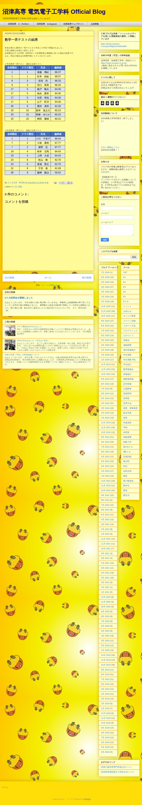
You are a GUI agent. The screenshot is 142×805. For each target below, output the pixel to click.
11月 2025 (106, 311)
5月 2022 (105, 514)
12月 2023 (106, 422)
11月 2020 (106, 602)
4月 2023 (105, 461)
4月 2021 (105, 577)
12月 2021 (106, 539)
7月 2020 (105, 621)
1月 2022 (105, 534)
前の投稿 (86, 277)
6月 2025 (105, 335)
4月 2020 (105, 636)
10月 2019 (106, 665)
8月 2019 (105, 674)
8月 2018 (105, 732)
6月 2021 (105, 568)
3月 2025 (105, 350)
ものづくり (128, 335)
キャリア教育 (129, 316)
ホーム (48, 277)
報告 (20, 187)
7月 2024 (105, 388)
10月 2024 (106, 374)
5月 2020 (105, 631)
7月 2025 (105, 330)
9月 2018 (105, 728)
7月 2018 (105, 737)
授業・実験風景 (130, 408)
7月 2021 (105, 563)
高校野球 (127, 393)
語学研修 (127, 384)
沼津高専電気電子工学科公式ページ (117, 772)
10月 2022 (106, 490)
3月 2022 (105, 524)
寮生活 (126, 495)
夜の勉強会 (128, 481)
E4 (124, 292)
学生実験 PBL (129, 359)
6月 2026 (105, 277)
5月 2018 (105, 747)
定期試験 (127, 456)
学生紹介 (127, 364)
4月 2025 (105, 345)
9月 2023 (105, 437)
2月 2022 (105, 529)
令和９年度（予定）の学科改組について (22, 355)
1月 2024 (105, 418)
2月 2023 (105, 471)
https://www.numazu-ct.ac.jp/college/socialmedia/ (114, 45)
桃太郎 (126, 461)
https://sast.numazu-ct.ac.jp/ (114, 63)
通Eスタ (127, 452)
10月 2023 (106, 432)
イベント (127, 306)
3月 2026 (105, 292)
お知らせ (127, 311)
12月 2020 (106, 597)
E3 (124, 287)
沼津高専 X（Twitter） (19, 24)
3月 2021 (105, 582)
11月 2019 (106, 660)
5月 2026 (105, 282)
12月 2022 (106, 481)
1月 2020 (105, 650)
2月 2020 (105, 645)
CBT (125, 272)
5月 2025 (105, 340)
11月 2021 (106, 544)
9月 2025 (105, 321)
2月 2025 (105, 355)
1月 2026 (105, 301)
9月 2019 (105, 670)
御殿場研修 (128, 379)
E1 (13, 187)
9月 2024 (105, 379)
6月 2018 (105, 742)
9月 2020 (105, 611)
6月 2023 (105, 452)
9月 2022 (105, 495)
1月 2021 (105, 592)
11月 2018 (106, 718)
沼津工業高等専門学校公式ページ (116, 767)
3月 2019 (105, 698)
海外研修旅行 (129, 350)
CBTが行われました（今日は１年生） (33, 340)
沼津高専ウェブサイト (73, 24)
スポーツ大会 (129, 326)
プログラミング (130, 330)
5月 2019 (105, 689)
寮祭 (125, 490)
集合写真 (127, 413)
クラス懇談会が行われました (29, 326)
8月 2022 (105, 500)
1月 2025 (105, 359)
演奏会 (126, 340)
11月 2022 (106, 485)
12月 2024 (106, 364)
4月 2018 (105, 752)
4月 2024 (105, 403)
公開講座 (127, 388)
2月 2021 (105, 587)
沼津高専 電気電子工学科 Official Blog (54, 11)
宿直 (125, 418)
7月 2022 (105, 505)
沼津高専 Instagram (47, 24)
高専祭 (126, 398)
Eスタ (126, 301)
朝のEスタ (128, 447)
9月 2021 (105, 553)
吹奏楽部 (127, 422)
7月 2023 (105, 447)
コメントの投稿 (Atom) (50, 285)
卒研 (125, 427)
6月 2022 (105, 510)
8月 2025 (105, 326)
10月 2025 (106, 316)
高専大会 (127, 403)
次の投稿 (9, 277)
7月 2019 (105, 679)
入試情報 (94, 24)
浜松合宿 (127, 471)
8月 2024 (105, 384)
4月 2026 (105, 287)
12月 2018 (106, 713)
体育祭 (126, 432)
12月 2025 (106, 306)
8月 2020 (105, 616)
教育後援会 (128, 369)
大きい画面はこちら (110, 147)
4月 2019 (105, 694)
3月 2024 (105, 408)
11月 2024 (106, 369)
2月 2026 (105, 296)
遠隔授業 (127, 345)
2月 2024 (105, 413)
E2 (16, 187)
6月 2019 (105, 684)
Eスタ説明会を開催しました (19, 297)
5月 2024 (105, 398)
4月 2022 (105, 519)
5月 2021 (105, 573)
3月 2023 (105, 466)
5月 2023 (105, 456)
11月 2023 (106, 427)
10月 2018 (106, 723)
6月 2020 (105, 626)
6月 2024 (105, 393)
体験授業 (127, 437)
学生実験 (127, 355)
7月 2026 (105, 272)
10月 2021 (106, 548)
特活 (125, 466)
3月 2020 (105, 640)
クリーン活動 (129, 321)
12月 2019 (106, 655)
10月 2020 (106, 606)
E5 (124, 296)
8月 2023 (105, 442)
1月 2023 (105, 476)
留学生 (126, 485)
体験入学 (127, 442)
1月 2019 (105, 708)
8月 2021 (105, 558)
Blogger (87, 799)
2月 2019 (105, 703)
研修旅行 (127, 374)
